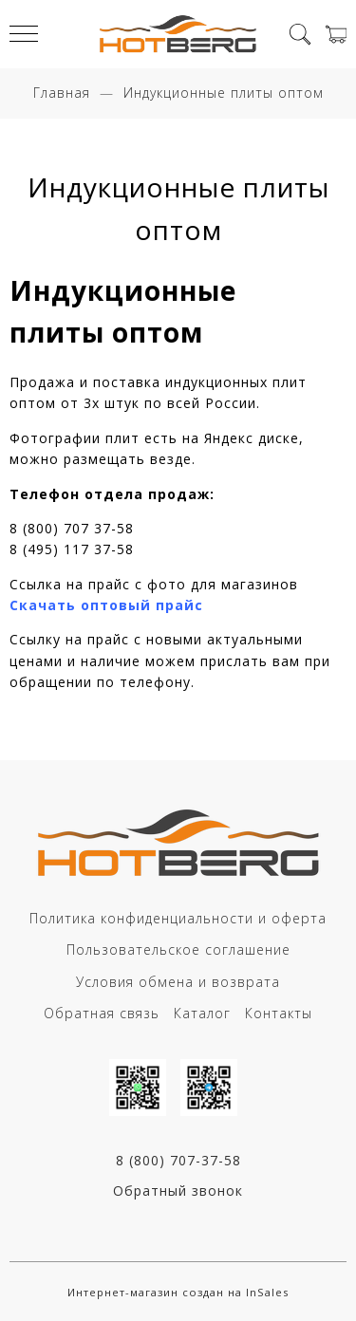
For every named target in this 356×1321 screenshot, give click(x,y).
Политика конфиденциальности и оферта (178, 918)
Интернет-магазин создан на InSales (178, 1292)
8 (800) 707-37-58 (178, 1160)
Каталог (202, 1013)
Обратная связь (101, 1013)
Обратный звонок (178, 1190)
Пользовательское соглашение (178, 949)
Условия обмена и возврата (178, 982)
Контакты (278, 1013)
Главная (61, 93)
